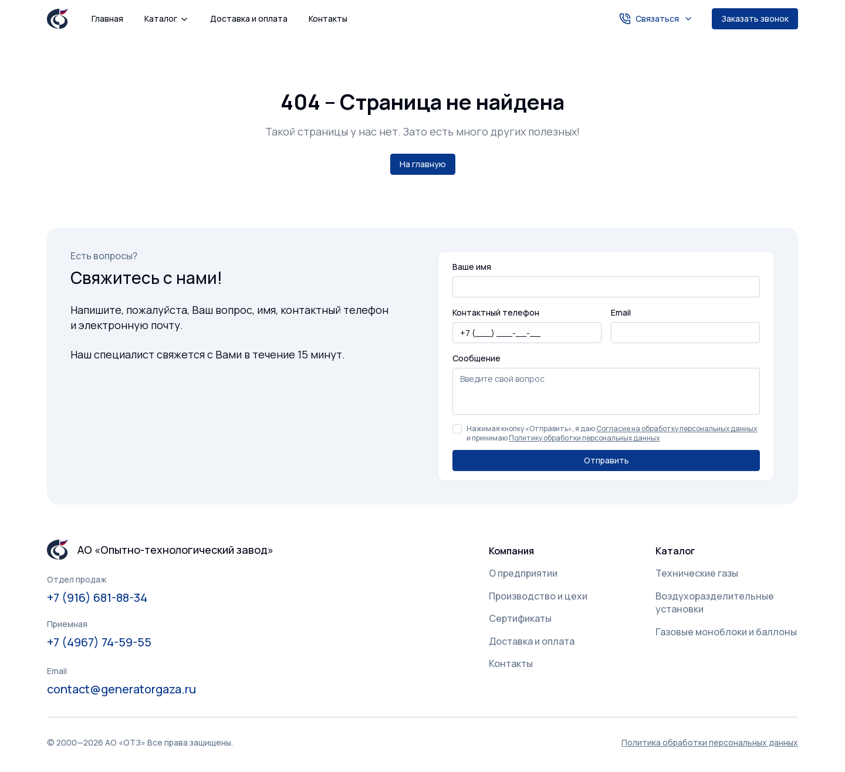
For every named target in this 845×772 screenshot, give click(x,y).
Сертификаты (520, 618)
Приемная (67, 623)
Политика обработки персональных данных (105, 742)
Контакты (328, 18)
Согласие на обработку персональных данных (676, 429)
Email (621, 312)
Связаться (656, 19)
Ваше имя (471, 266)
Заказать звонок (755, 18)
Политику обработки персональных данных (584, 438)
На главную (423, 164)
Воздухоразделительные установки (714, 602)
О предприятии (523, 573)
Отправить (606, 460)
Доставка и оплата (249, 18)
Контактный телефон (495, 312)
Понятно (249, 736)
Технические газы (696, 573)
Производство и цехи (538, 596)
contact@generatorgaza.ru (121, 689)
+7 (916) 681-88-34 (97, 597)
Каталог (166, 18)
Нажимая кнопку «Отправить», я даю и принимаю (612, 433)
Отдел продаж (77, 579)
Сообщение (476, 358)
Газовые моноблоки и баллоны (726, 631)
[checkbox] (457, 429)
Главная (107, 18)
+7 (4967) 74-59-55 (99, 642)
